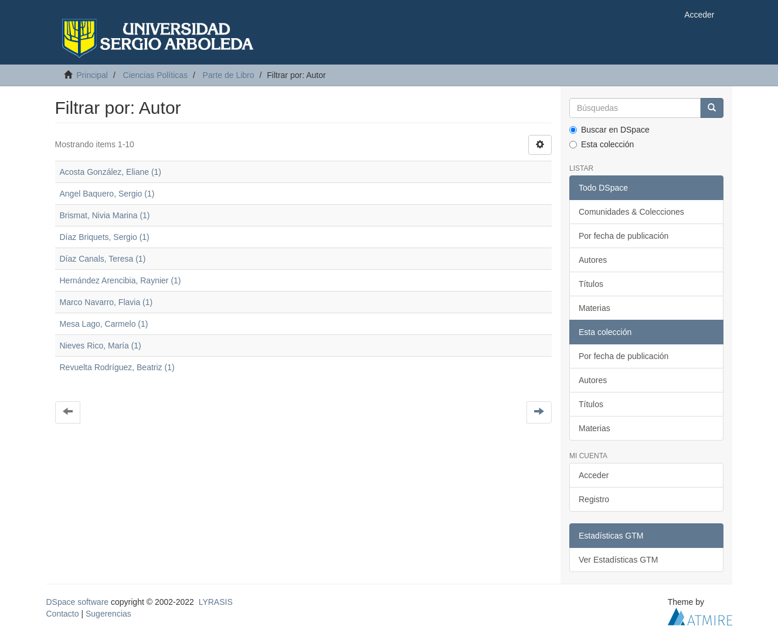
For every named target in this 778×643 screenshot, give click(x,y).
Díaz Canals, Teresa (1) (103, 258)
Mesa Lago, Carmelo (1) (104, 324)
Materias (594, 308)
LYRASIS (216, 602)
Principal (92, 75)
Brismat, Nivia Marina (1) (105, 215)
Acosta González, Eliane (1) (111, 172)
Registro (594, 499)
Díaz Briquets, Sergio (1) (105, 237)
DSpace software (77, 602)
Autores (593, 260)
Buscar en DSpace (609, 129)
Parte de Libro (228, 75)
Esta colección (601, 144)
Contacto (62, 613)
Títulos (591, 284)
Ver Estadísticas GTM (618, 559)
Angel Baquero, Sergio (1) (107, 193)
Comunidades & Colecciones (631, 211)
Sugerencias (108, 613)
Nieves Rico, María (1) (100, 345)
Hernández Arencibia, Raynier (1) (120, 280)
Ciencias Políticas (155, 75)
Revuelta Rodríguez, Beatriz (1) (117, 367)
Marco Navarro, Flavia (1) (106, 302)
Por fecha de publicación (623, 236)
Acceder (594, 475)
